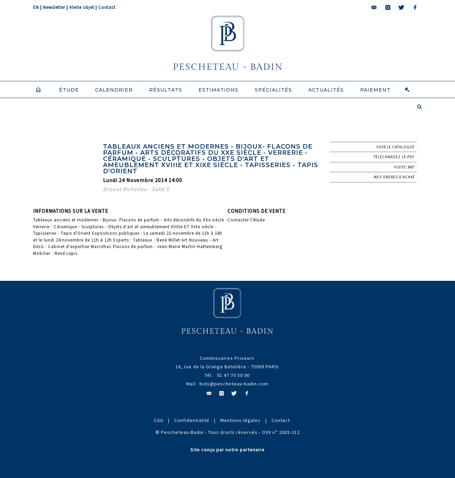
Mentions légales (240, 420)
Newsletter (54, 7)
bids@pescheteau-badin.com (234, 384)
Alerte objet (81, 7)
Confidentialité (191, 420)
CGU (158, 420)
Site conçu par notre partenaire (227, 450)
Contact (107, 7)
